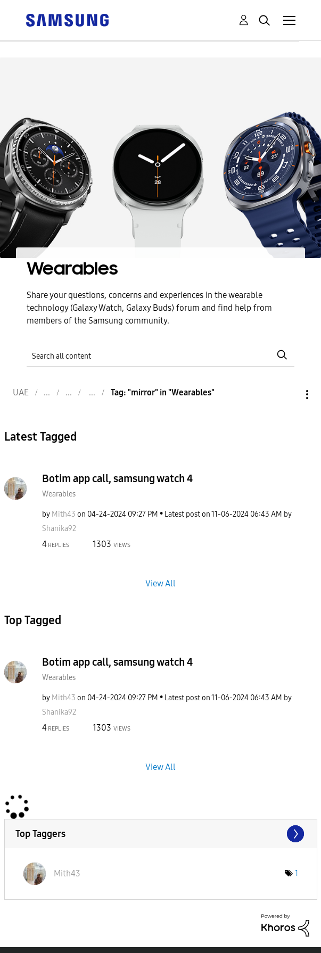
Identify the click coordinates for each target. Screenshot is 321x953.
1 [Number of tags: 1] (296, 873)
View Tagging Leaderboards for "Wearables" (161, 833)
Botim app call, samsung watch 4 (117, 478)
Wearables (59, 494)
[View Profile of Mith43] (64, 514)
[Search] (160, 354)
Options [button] (289, 394)
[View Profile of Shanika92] (59, 528)
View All (160, 583)
